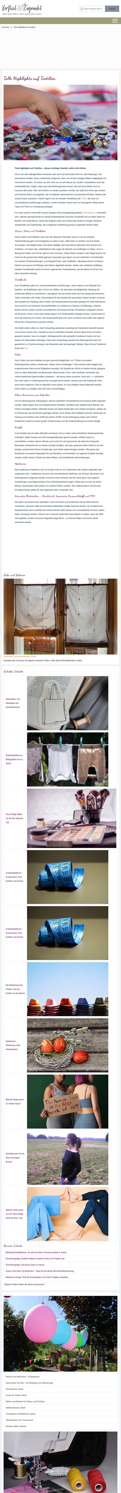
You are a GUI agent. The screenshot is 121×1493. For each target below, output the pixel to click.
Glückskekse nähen (14, 1389)
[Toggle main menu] (60, 20)
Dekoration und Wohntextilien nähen (20, 656)
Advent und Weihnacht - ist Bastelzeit (22, 1377)
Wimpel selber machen (16, 1426)
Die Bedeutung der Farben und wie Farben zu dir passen (15, 989)
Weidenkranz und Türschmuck (19, 1420)
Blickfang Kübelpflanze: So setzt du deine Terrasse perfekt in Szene (36, 1252)
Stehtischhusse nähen (16, 1408)
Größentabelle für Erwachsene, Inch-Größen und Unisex (14, 877)
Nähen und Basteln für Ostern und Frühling (25, 1401)
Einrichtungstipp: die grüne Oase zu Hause (25, 1265)
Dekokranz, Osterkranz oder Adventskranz (13, 1045)
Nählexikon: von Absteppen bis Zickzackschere (13, 703)
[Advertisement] (60, 49)
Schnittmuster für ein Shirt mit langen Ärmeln (15, 1158)
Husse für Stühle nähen (16, 1395)
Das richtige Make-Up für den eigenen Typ (14, 818)
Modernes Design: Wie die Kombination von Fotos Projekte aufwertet (37, 1277)
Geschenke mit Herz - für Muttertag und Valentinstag (29, 1383)
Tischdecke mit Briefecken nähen (21, 1414)
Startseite (5, 27)
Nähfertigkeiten (89, 213)
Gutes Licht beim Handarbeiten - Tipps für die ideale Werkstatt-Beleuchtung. (40, 1271)
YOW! (84, 199)
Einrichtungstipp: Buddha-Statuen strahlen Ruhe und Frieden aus (35, 1259)
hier (26, 348)
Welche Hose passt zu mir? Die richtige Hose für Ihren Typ (14, 1214)
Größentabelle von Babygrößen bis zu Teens (14, 759)
